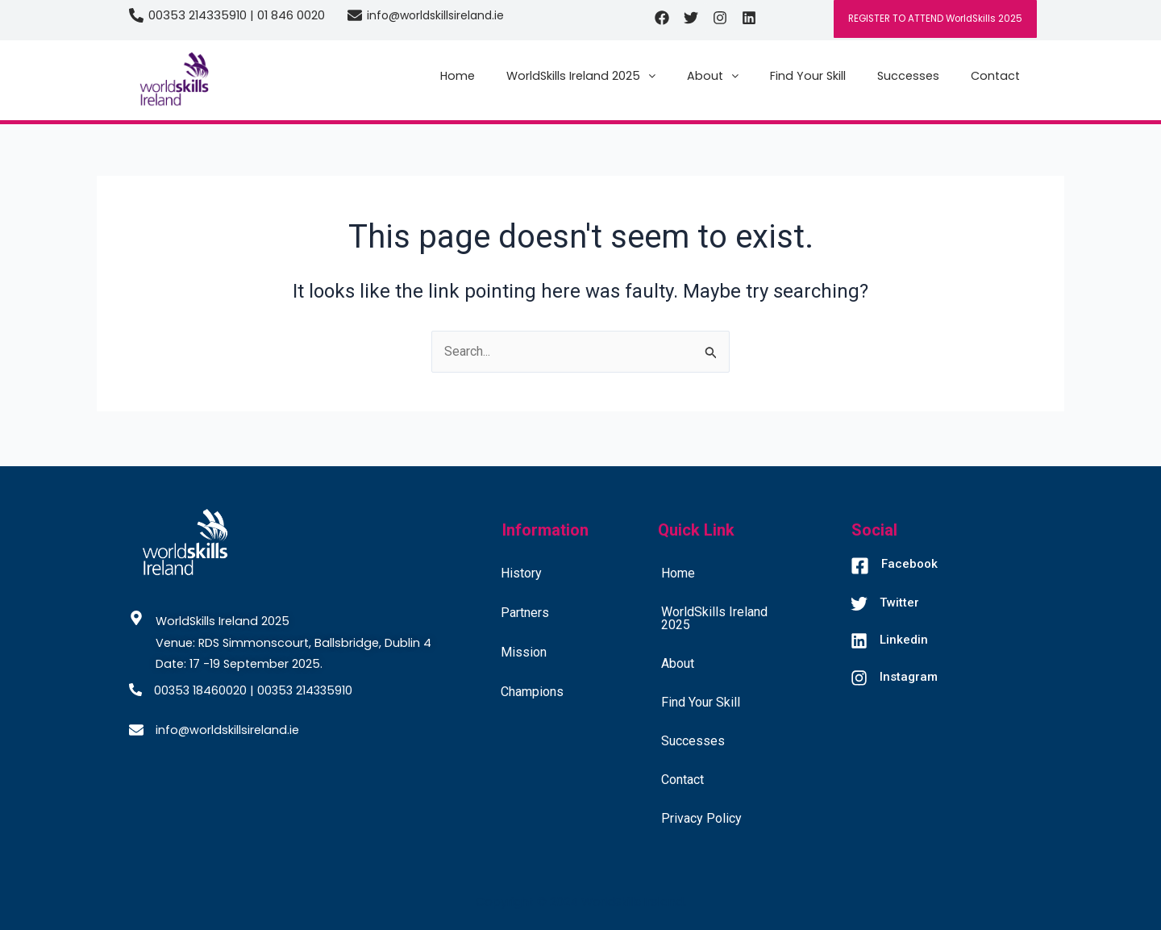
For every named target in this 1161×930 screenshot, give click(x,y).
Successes (908, 76)
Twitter (899, 602)
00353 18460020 (200, 690)
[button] (581, 76)
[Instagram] (859, 679)
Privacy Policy (701, 818)
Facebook (909, 564)
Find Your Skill (808, 76)
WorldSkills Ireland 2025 (580, 76)
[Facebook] (860, 567)
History (521, 573)
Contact (995, 76)
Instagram (909, 676)
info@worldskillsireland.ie (435, 15)
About (713, 76)
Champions (532, 691)
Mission (524, 652)
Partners (525, 612)
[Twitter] (859, 605)
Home (457, 76)
